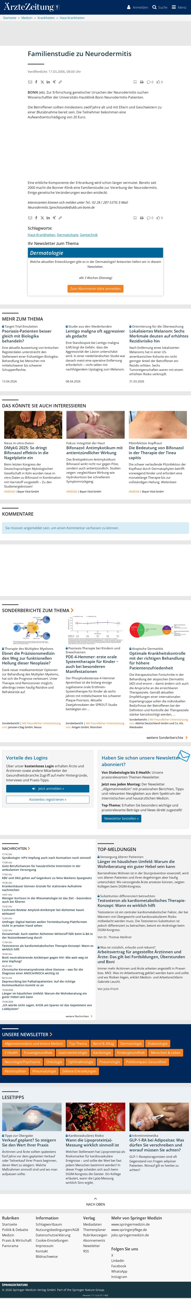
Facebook (118, 1267)
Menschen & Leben (166, 1053)
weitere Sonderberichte (168, 738)
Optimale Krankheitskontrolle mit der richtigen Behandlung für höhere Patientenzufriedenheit (157, 662)
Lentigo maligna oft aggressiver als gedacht (95, 334)
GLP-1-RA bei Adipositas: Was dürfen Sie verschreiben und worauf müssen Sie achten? (156, 1146)
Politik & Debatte (15, 1230)
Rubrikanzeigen (95, 1236)
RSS (86, 1252)
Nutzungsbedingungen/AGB (57, 1230)
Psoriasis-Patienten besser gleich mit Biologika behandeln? (27, 336)
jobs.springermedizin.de (130, 1236)
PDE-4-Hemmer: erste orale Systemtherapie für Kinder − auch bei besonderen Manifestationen (92, 665)
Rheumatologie (44, 1072)
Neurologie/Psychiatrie (22, 1063)
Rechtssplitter (15, 1072)
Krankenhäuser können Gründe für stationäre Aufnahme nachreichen (42, 889)
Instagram (119, 1277)
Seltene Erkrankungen (79, 1072)
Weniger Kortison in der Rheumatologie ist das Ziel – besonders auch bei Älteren (46, 901)
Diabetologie (158, 1044)
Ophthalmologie (80, 1063)
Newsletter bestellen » (121, 819)
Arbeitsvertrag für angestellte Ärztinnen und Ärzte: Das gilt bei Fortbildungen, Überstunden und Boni (141, 957)
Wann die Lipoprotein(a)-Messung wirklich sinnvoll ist (92, 1143)
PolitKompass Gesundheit (146, 1063)
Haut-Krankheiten (41, 236)
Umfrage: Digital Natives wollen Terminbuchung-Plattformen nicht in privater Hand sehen (44, 925)
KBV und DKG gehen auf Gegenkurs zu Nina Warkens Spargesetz (47, 879)
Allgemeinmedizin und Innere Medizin (34, 1044)
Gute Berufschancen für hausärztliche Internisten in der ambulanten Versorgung (41, 869)
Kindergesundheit (131, 1053)
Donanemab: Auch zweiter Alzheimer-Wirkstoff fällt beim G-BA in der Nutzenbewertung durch (47, 936)
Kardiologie (102, 1053)
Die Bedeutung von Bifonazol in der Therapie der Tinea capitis (156, 453)
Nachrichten (14, 849)
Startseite (9, 1225)
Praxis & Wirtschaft (17, 1241)
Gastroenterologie (73, 1053)
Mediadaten (92, 1225)
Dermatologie (67, 236)
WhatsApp (119, 1272)
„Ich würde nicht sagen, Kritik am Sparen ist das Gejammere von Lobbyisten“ (47, 1008)
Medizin (8, 1236)
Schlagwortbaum (49, 1225)
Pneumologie (109, 1063)
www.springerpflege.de (129, 1230)
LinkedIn (117, 1261)
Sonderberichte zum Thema (35, 611)
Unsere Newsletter (25, 1035)
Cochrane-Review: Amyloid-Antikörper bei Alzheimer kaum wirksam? (43, 913)
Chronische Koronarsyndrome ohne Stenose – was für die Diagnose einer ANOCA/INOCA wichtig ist (42, 972)
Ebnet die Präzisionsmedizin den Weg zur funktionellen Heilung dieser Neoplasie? (28, 659)
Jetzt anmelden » (47, 789)
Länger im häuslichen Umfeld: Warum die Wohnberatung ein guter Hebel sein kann (44, 996)
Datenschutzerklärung (53, 1236)
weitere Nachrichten (79, 1017)
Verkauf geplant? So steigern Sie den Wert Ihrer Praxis (29, 1143)
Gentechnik (89, 236)
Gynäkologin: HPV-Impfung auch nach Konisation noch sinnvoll (46, 859)
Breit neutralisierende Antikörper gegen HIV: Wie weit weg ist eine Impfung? (45, 960)
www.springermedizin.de (130, 1225)
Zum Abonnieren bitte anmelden (95, 289)
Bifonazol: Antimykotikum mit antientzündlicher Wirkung (94, 451)
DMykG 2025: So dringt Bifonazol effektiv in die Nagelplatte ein (26, 453)
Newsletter (91, 1247)
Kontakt (42, 1252)
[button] (178, 7)
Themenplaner (94, 1230)
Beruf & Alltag (103, 1044)
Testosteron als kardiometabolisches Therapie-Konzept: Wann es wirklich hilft (47, 948)
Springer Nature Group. (88, 1291)
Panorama (10, 1247)
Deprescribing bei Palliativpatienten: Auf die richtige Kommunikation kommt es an (38, 984)
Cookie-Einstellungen (52, 1241)
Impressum (44, 1247)
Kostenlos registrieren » (47, 800)
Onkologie (54, 1063)
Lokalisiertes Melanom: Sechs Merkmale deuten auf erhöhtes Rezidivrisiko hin (158, 336)
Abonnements (94, 1241)
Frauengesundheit (38, 1053)
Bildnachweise (47, 1257)
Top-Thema (78, 1044)
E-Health (11, 1053)
